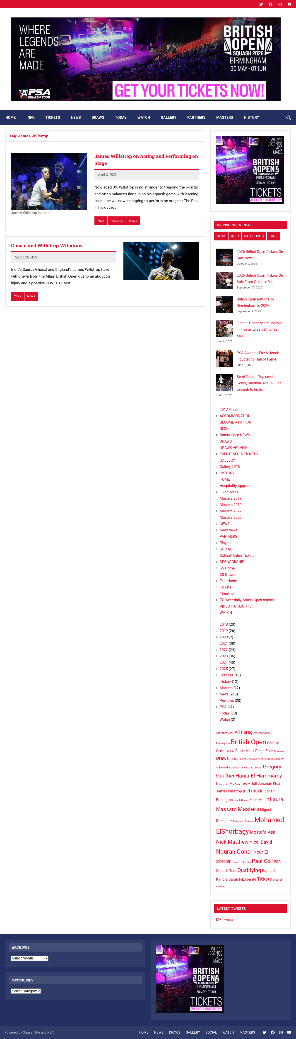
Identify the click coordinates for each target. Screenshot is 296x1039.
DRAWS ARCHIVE (233, 448)
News (134, 221)
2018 (224, 624)
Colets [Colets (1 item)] (230, 751)
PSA (223, 707)
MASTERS (224, 117)
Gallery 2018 (230, 467)
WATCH (143, 117)
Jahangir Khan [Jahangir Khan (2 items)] (269, 783)
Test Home (228, 581)
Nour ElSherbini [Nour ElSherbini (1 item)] (242, 862)
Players (225, 543)
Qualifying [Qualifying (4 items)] (249, 870)
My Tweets (224, 919)
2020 (224, 637)
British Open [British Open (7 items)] (248, 742)
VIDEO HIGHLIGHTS (236, 606)
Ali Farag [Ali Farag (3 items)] (244, 732)
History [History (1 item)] (245, 783)
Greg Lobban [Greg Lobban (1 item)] (255, 767)
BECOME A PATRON (236, 422)
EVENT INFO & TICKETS (239, 454)
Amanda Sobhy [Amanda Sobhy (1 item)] (261, 732)
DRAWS (98, 117)
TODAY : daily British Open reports (247, 600)
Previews (227, 700)
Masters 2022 (231, 511)
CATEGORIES (254, 236)
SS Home (227, 568)
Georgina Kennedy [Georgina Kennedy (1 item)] (257, 759)
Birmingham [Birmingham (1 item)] (223, 743)
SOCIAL (226, 549)
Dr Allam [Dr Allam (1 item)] (279, 751)
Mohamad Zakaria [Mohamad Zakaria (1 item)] (243, 821)
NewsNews (228, 530)
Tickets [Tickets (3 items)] (264, 879)
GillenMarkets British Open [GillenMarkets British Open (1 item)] (231, 767)
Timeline (226, 593)
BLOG (224, 428)
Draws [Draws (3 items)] (222, 758)
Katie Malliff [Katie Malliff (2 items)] (259, 800)
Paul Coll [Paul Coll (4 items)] (262, 861)
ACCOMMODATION (235, 416)
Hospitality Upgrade (235, 486)
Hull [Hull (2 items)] (253, 783)
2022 (17, 297)
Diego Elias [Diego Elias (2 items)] (264, 751)
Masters (226, 688)
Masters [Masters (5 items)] (248, 809)
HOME (10, 117)
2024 (224, 662)
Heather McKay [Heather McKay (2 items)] (228, 783)
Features (117, 221)
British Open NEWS (235, 435)
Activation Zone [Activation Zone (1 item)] (225, 732)
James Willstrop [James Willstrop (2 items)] (229, 791)
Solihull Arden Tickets (237, 555)
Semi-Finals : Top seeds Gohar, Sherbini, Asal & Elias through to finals (259, 383)
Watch (225, 719)
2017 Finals (229, 409)
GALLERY (168, 117)
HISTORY (251, 117)
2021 (224, 643)
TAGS (273, 236)
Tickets (225, 587)
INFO (30, 117)
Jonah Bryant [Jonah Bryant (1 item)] (241, 800)
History (225, 681)
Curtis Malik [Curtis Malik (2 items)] (244, 751)
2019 (224, 631)
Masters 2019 (231, 498)
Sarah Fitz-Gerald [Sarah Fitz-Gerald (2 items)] (242, 879)
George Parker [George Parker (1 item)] (238, 759)
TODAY (121, 117)
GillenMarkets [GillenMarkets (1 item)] (276, 759)
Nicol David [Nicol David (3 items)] (260, 842)
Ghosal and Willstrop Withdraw (48, 245)
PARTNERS (196, 117)
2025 (224, 669)
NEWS (76, 117)
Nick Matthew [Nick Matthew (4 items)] (232, 842)
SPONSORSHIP (232, 562)
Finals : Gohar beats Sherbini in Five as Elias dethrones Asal (260, 329)
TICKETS (53, 117)
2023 (101, 221)
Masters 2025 (231, 517)
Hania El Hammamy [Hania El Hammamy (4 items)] (259, 776)
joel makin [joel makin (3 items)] (253, 791)
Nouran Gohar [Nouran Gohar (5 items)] (234, 851)
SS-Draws (227, 574)
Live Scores (229, 492)
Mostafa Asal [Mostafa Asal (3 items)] (263, 832)
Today (225, 713)
